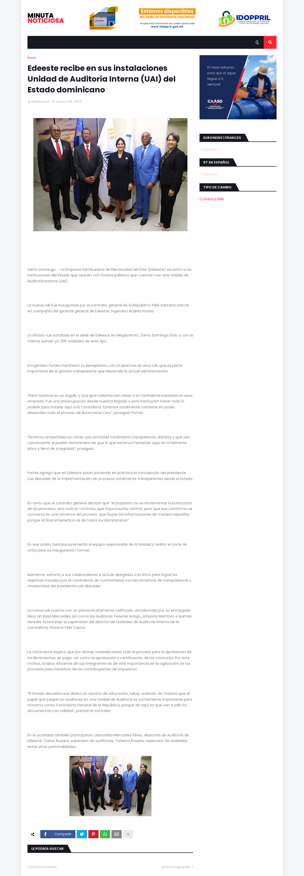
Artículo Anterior (43, 866)
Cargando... (210, 149)
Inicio (31, 57)
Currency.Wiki (212, 198)
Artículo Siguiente (176, 866)
